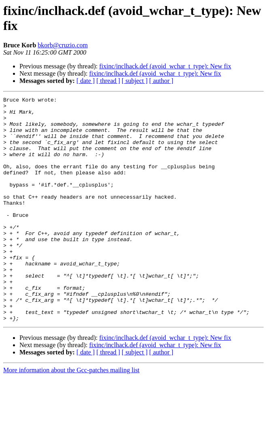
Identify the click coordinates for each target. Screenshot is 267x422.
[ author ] (161, 80)
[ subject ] (135, 80)
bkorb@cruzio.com (63, 45)
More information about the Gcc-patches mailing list (71, 414)
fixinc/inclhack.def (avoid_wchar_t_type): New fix (165, 66)
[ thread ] (108, 80)
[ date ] (85, 80)
